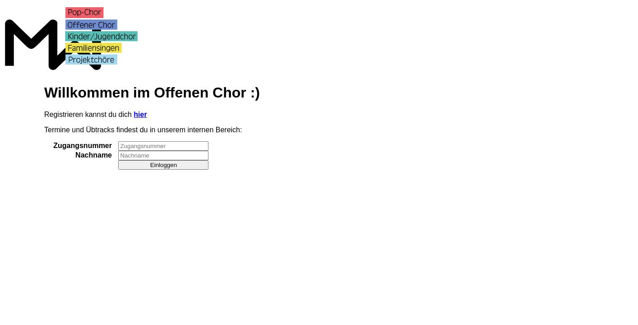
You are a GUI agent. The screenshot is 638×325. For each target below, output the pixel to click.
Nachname (93, 155)
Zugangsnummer (82, 145)
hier (140, 114)
